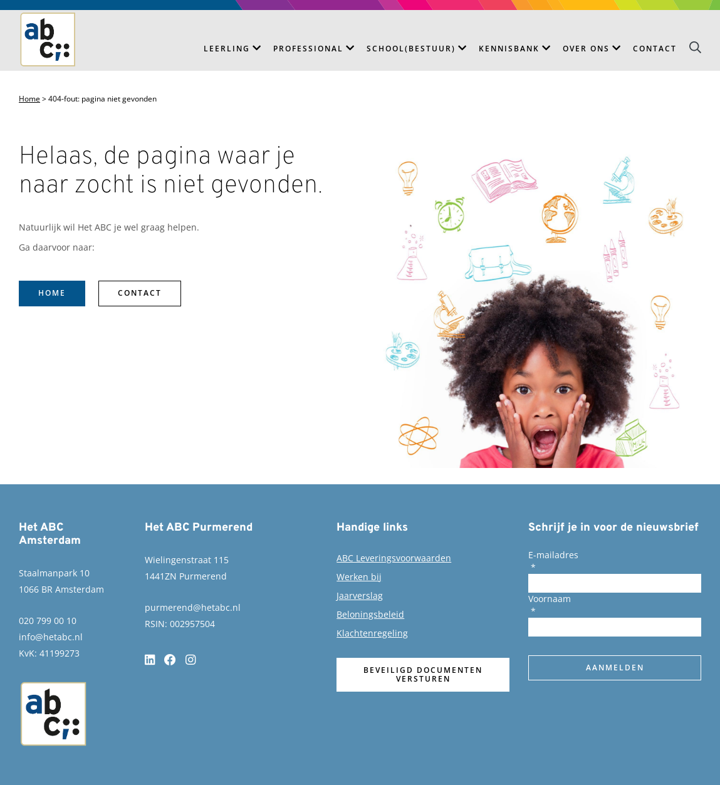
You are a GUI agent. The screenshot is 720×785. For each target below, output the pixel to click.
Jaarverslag (360, 595)
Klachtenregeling (372, 633)
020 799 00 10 (47, 620)
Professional (308, 48)
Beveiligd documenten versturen (423, 674)
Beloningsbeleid (370, 614)
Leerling (227, 48)
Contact (655, 48)
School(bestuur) (411, 48)
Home (29, 99)
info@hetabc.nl (51, 637)
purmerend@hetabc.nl (193, 607)
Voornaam (549, 599)
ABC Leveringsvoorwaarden (394, 558)
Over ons (586, 48)
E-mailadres (553, 555)
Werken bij (359, 577)
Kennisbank (509, 48)
